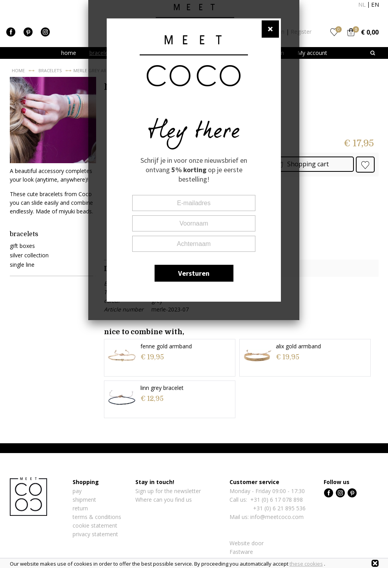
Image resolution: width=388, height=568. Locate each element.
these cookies (306, 563)
